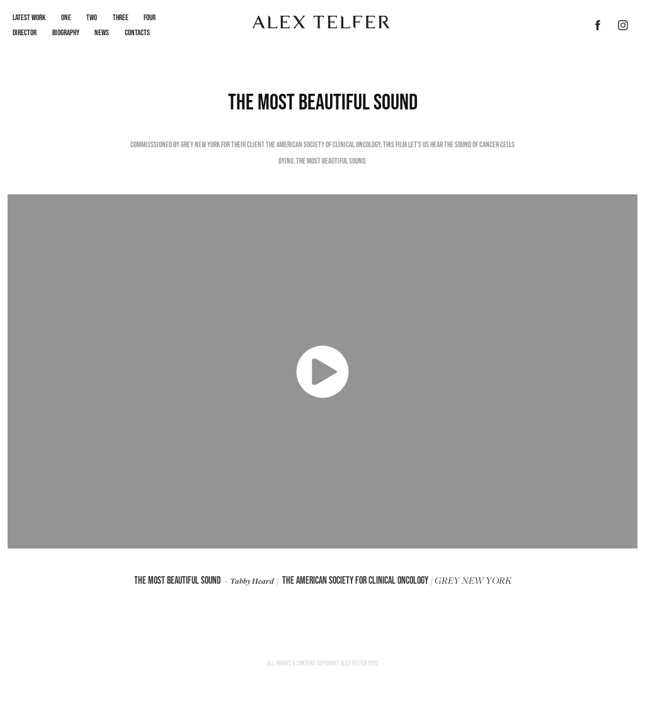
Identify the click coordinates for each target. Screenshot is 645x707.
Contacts (137, 32)
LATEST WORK (29, 17)
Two (91, 17)
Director (25, 32)
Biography (65, 32)
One (66, 17)
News (101, 32)
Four (150, 17)
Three (120, 17)
